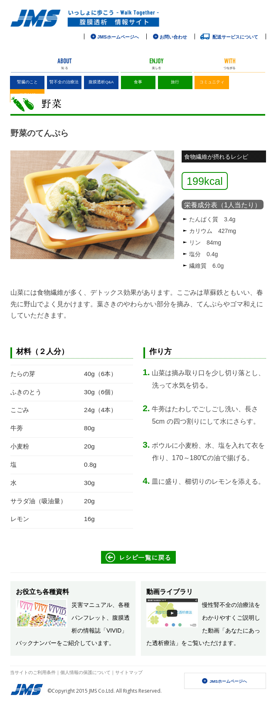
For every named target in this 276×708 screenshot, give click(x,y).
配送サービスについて (235, 36)
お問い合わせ (173, 36)
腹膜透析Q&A (101, 82)
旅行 (175, 82)
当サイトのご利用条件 (33, 672)
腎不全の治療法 (64, 82)
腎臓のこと (27, 82)
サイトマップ (129, 672)
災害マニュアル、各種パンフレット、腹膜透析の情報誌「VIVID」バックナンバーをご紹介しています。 (73, 617)
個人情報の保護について (85, 672)
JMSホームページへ (228, 681)
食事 (138, 82)
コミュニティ (212, 82)
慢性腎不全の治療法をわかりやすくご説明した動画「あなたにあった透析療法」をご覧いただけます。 (203, 617)
